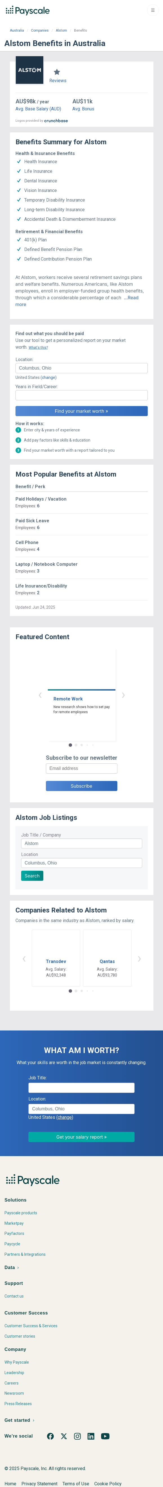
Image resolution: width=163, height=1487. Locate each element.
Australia (17, 30)
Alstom (61, 30)
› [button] (123, 694)
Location (29, 854)
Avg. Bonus (83, 109)
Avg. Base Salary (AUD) (38, 109)
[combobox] (81, 368)
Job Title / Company (41, 835)
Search (32, 876)
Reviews (57, 80)
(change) (49, 377)
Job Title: (37, 1077)
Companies (40, 30)
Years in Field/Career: (36, 386)
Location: (24, 359)
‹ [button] (40, 694)
